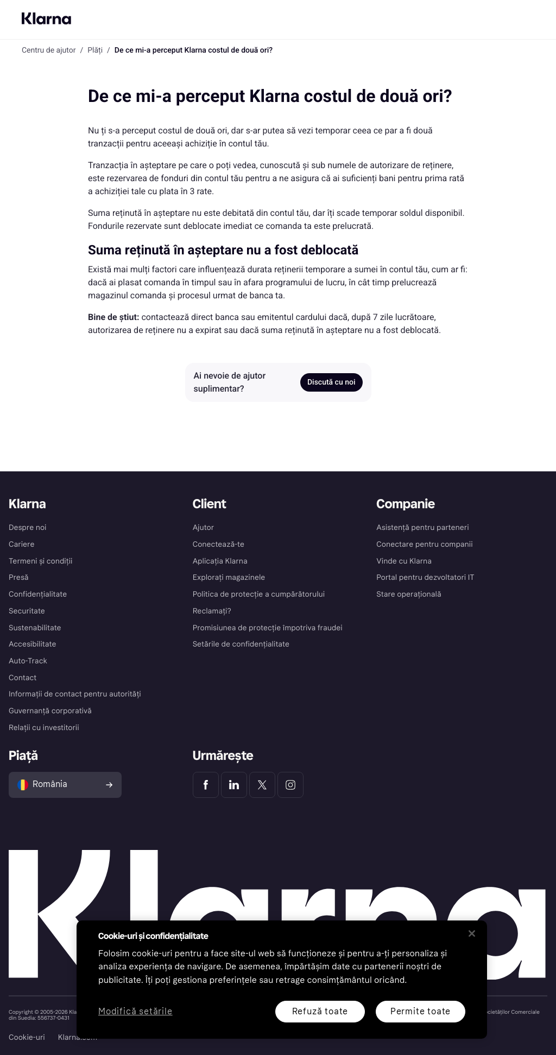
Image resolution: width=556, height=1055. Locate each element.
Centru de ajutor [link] (48, 50)
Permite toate (420, 1011)
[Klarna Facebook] (206, 785)
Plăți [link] (95, 50)
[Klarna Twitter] (262, 785)
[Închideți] (472, 933)
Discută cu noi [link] (331, 382)
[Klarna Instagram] (290, 785)
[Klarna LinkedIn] (234, 785)
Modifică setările (135, 1012)
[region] (282, 979)
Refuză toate (320, 1011)
